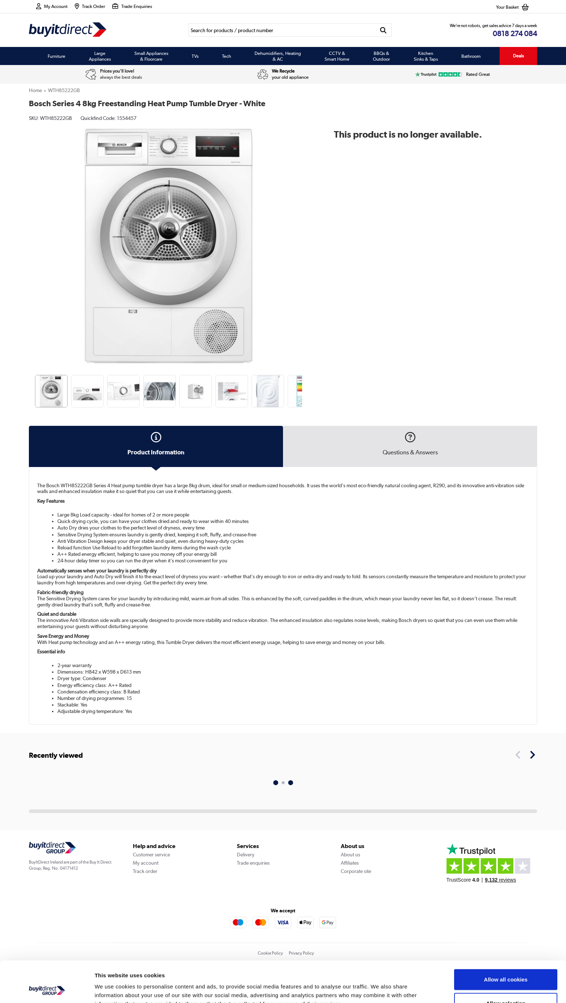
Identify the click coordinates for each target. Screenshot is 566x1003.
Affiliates (350, 863)
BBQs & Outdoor (381, 56)
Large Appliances (100, 56)
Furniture (56, 56)
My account (145, 863)
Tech (226, 56)
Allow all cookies (506, 941)
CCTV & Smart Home (337, 56)
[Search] (281, 30)
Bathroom (471, 56)
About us (350, 854)
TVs (195, 56)
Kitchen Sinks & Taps (426, 56)
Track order (145, 871)
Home (35, 90)
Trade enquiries (253, 863)
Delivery (245, 854)
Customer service (151, 854)
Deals (518, 56)
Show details (379, 989)
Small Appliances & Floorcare (151, 56)
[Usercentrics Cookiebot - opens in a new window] (46, 988)
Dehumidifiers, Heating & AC (277, 56)
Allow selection (505, 964)
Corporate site (356, 871)
